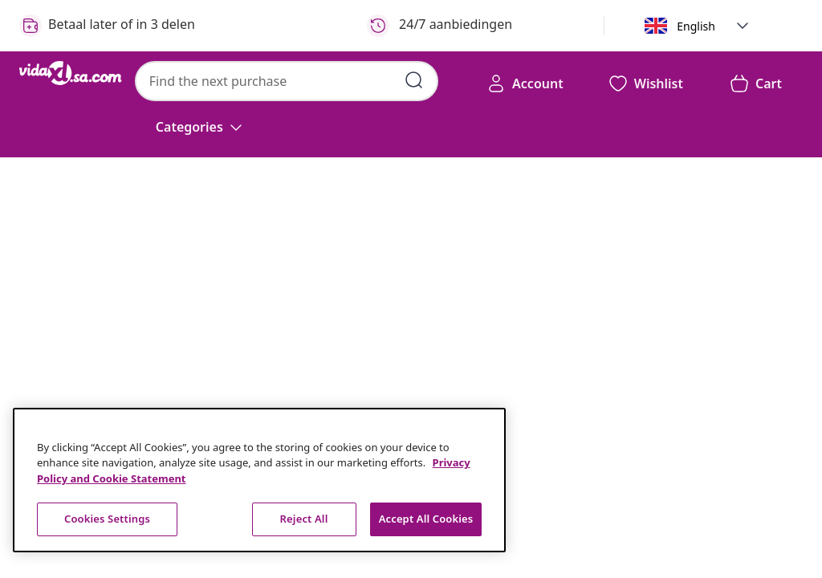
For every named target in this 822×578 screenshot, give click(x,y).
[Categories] (201, 127)
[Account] (525, 83)
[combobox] (286, 81)
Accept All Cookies (426, 518)
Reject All (304, 518)
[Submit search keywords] (414, 80)
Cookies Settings (107, 518)
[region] (259, 480)
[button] (742, 25)
